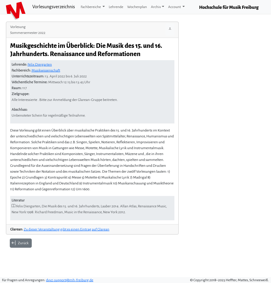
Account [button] (174, 7)
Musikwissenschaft (46, 70)
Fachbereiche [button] (91, 7)
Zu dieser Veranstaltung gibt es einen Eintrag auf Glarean (66, 229)
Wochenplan (137, 7)
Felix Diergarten (40, 64)
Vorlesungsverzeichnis (53, 6)
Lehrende (116, 7)
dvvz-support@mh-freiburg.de (69, 280)
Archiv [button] (156, 7)
